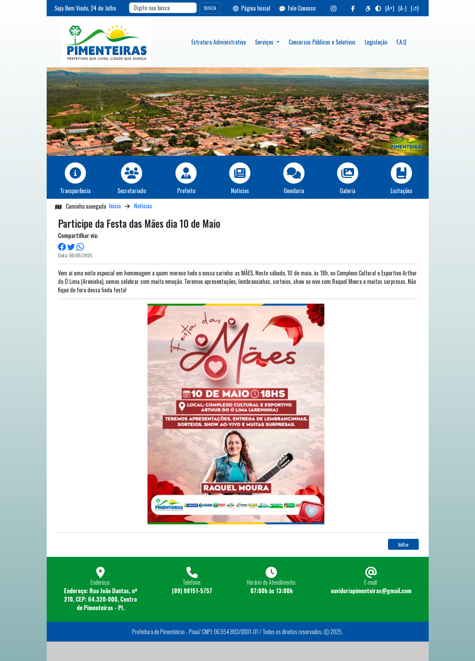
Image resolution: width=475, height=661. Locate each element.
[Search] (163, 7)
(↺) (414, 8)
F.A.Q (401, 42)
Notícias (143, 206)
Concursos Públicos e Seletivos (322, 42)
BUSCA (210, 8)
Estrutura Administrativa (218, 42)
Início (115, 206)
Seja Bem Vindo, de (85, 8)
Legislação (376, 42)
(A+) (389, 8)
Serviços (265, 42)
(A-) (402, 8)
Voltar (403, 544)
